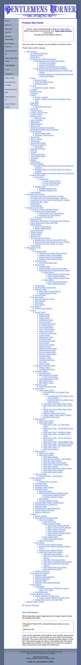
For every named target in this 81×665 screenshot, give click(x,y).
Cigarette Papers (41, 489)
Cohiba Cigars (44, 316)
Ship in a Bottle (36, 139)
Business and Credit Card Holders (43, 59)
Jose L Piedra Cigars (47, 329)
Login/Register (10, 65)
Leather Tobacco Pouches (44, 510)
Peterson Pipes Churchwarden (50, 255)
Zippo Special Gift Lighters (53, 539)
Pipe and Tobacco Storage (45, 299)
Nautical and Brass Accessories (42, 128)
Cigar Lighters (40, 451)
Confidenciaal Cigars (47, 360)
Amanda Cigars (45, 373)
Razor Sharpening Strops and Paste (44, 223)
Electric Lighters (41, 516)
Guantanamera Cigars (47, 324)
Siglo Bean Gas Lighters (52, 554)
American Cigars (41, 385)
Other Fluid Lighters (46, 541)
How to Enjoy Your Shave (11, 59)
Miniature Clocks (41, 84)
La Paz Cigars (44, 335)
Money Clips (35, 126)
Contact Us (9, 74)
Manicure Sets (36, 116)
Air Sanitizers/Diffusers (39, 53)
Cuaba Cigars (44, 318)
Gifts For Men (31, 51)
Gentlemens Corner (56, 652)
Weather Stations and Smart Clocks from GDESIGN (54, 173)
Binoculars (39, 147)
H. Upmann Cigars (46, 326)
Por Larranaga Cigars (47, 341)
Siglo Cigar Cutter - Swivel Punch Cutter (58, 444)
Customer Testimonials (9, 38)
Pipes (33, 249)
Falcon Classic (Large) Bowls (58, 278)
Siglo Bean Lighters (50, 457)
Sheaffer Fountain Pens (48, 190)
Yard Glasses (36, 192)
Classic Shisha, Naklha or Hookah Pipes (54, 598)
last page (25, 637)
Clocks (33, 78)
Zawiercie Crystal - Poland (45, 88)
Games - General (41, 97)
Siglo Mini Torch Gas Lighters (54, 560)
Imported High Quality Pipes (45, 288)
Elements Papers (45, 491)
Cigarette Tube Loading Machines (47, 508)
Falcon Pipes (40, 265)
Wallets (33, 160)
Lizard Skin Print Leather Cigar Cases (57, 404)
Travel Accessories (38, 154)
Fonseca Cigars (45, 322)
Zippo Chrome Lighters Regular (59, 527)
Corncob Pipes (40, 295)
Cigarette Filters (41, 484)
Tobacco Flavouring (42, 512)
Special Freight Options (35, 602)
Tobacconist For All (33, 248)
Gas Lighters (40, 543)
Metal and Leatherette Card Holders (52, 67)
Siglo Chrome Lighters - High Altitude (57, 459)
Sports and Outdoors (38, 145)
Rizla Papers (44, 499)
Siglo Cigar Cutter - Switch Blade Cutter (58, 442)
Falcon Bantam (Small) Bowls (59, 274)
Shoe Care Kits (36, 206)
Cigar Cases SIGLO (46, 390)
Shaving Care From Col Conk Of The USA (50, 240)
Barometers (35, 57)
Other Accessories (37, 478)
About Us (8, 25)
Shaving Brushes (37, 230)
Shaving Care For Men (34, 208)
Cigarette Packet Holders (44, 487)
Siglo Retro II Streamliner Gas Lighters (57, 562)
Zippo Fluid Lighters (46, 520)
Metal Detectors (37, 124)
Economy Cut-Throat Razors (45, 211)
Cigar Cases (39, 388)
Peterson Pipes (40, 251)
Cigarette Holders (41, 485)
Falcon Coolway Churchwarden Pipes (53, 268)
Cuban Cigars (40, 312)
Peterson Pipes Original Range (50, 259)
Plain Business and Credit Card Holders (50, 61)
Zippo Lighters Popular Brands (59, 533)
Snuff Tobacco (36, 584)
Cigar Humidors (41, 474)
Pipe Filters (39, 303)
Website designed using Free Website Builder (40, 658)
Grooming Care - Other (39, 202)
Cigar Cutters (40, 419)
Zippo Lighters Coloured (57, 529)
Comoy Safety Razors (43, 227)
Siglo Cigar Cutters (46, 423)
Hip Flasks (35, 105)
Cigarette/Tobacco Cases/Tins (46, 505)
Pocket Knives (36, 131)
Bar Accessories (37, 55)
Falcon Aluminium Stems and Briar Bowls (54, 270)
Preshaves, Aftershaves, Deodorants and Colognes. (50, 221)
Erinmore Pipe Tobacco (43, 308)
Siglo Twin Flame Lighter (52, 569)
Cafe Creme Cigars (50, 377)
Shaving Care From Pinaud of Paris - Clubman (52, 242)
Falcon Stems (48, 280)
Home (7, 21)
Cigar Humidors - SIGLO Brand (50, 476)
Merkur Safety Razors (43, 228)
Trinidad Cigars (45, 356)
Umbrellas (34, 158)
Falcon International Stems (58, 282)
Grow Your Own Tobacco (40, 573)
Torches (34, 152)
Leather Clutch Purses (39, 112)
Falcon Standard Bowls (56, 276)
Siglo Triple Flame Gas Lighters (55, 567)
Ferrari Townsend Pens (52, 183)
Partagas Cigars (45, 339)
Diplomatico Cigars (46, 320)
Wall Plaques (35, 162)
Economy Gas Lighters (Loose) (50, 544)
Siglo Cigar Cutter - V (51, 447)
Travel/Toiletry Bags (38, 156)
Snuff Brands (40, 586)
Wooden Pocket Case (51, 417)
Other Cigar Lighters (46, 453)
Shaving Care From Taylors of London (49, 244)
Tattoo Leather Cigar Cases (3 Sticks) (57, 415)
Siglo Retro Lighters (50, 466)
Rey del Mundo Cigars (47, 352)
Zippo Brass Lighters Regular (58, 525)
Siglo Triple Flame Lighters (53, 470)
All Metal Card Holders (47, 63)
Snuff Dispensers (41, 592)
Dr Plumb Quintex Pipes (48, 263)
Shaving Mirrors (37, 232)
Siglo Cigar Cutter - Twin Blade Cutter (57, 446)
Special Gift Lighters (38, 143)
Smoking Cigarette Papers (53, 497)
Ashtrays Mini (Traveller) (48, 482)
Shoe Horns (35, 141)
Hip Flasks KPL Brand (43, 107)
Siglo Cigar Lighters (46, 455)
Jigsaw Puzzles (36, 110)
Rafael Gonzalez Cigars (48, 348)
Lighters (34, 514)
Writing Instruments (38, 175)
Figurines (34, 93)
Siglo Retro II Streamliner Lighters (56, 465)
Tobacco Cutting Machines (45, 577)
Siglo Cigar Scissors (50, 449)
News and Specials (8, 30)
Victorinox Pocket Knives (44, 135)
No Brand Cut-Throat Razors (50, 215)
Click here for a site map (40, 656)
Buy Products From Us (9, 45)
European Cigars (41, 371)
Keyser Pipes (40, 286)
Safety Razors (36, 225)
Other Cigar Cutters (46, 421)
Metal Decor (35, 122)
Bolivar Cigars (44, 314)
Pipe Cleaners (40, 301)
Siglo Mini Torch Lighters (52, 461)
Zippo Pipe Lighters (55, 535)
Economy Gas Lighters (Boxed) (51, 550)
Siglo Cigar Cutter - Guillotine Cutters (57, 432)
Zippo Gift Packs (49, 522)
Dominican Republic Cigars (45, 366)
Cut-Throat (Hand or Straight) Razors (44, 209)
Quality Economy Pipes (48, 293)
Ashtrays (38, 480)
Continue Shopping (32, 605)
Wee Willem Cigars (46, 383)
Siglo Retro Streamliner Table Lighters (57, 468)
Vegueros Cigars (45, 358)
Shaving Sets (36, 236)
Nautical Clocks (41, 80)
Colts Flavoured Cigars (47, 386)
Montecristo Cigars (46, 337)
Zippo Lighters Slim (50, 537)
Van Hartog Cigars (46, 381)
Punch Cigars (44, 343)
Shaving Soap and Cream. (41, 238)
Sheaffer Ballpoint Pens (48, 189)
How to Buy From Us (11, 52)
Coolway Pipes (44, 267)
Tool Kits (34, 150)
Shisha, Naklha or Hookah (40, 594)
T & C (7, 69)
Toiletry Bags (35, 246)
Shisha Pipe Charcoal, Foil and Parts (48, 600)
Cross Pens (39, 177)
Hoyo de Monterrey (46, 327)
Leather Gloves (36, 114)
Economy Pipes (41, 289)
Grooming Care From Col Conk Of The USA (47, 196)
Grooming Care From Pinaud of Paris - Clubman (49, 198)
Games (33, 95)
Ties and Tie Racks (38, 149)
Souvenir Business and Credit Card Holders (51, 69)
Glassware (35, 103)
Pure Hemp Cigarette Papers (54, 495)
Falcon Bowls (48, 272)
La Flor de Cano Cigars (48, 333)
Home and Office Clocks (44, 82)
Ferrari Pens (43, 179)
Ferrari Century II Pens (51, 181)
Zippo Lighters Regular (51, 524)
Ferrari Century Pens (51, 185)
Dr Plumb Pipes (41, 261)
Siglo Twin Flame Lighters (53, 472)
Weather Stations (37, 164)
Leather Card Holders (47, 65)
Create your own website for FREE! (40, 662)
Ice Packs (34, 109)
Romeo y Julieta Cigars (48, 354)
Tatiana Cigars (44, 364)
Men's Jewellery (37, 120)
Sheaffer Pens (40, 187)
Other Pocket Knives (42, 133)
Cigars (33, 310)
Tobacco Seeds (40, 575)
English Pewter (36, 91)
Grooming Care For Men (35, 194)
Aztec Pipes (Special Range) (50, 291)
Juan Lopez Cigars (46, 331)
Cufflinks (34, 90)
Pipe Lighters (40, 305)
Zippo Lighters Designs (56, 531)
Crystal (33, 86)
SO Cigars (43, 362)
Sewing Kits (35, 137)
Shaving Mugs (36, 234)
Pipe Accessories (37, 297)
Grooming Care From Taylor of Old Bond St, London (50, 200)
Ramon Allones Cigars (47, 350)
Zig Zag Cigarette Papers (48, 501)
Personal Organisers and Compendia (44, 130)
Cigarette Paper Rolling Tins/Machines (49, 503)
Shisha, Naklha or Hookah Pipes (47, 596)
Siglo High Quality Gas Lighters (51, 552)
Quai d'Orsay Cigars (46, 345)
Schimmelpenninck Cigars (49, 379)
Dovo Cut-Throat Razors (44, 217)
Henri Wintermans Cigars (48, 375)
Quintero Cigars (45, 347)
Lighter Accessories (42, 571)
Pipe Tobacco (36, 307)
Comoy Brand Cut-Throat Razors (51, 213)
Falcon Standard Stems (56, 284)
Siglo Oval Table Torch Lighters (55, 463)
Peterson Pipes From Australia (50, 257)
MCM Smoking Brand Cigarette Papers (53, 493)
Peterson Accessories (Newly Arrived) (53, 253)
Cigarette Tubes (41, 506)
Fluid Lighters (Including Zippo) (46, 518)
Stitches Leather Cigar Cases (54, 413)
